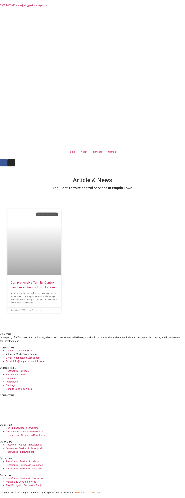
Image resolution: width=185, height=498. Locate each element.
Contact (112, 151)
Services (97, 151)
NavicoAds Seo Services (88, 492)
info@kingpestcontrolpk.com (33, 5)
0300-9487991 (7, 5)
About (84, 151)
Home (72, 151)
